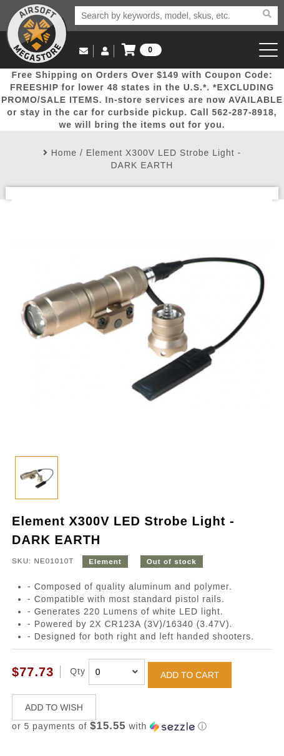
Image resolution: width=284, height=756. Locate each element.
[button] (142, 726)
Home (64, 153)
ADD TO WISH (54, 707)
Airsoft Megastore (36, 33)
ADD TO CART (189, 675)
